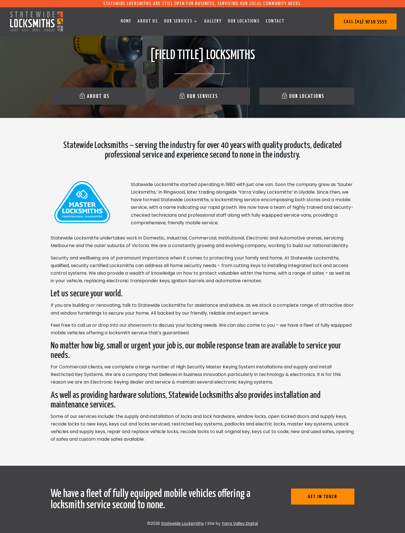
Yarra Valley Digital (240, 523)
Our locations (244, 21)
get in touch (322, 496)
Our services (178, 21)
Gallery (213, 21)
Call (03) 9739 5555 (365, 21)
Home (126, 21)
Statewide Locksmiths (182, 523)
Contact (275, 21)
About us (148, 21)
